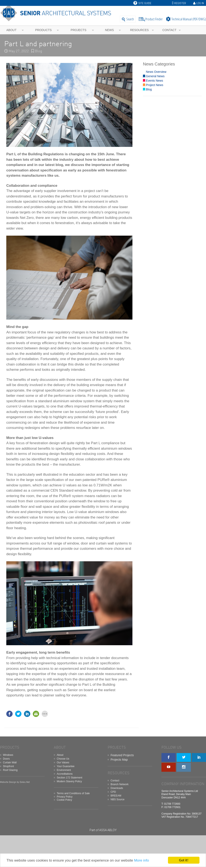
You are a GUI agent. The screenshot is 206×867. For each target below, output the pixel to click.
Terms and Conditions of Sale (73, 793)
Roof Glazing (10, 770)
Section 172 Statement (69, 777)
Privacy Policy (65, 796)
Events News (153, 80)
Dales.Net (25, 782)
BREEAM (116, 795)
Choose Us (63, 758)
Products (43, 30)
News (109, 30)
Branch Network (119, 784)
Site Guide (142, 3)
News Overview (154, 71)
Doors (6, 758)
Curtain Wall (10, 762)
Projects (78, 30)
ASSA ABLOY (108, 830)
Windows (8, 754)
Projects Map (119, 759)
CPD (113, 791)
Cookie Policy (64, 799)
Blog (38, 51)
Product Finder (154, 19)
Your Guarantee (65, 766)
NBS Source (117, 799)
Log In (200, 3)
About (11, 30)
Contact (169, 30)
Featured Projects (122, 755)
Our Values (63, 762)
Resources (139, 30)
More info (141, 860)
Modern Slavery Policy (69, 781)
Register (180, 3)
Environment (64, 770)
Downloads (117, 788)
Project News (153, 85)
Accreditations (65, 773)
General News (154, 76)
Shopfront (8, 766)
